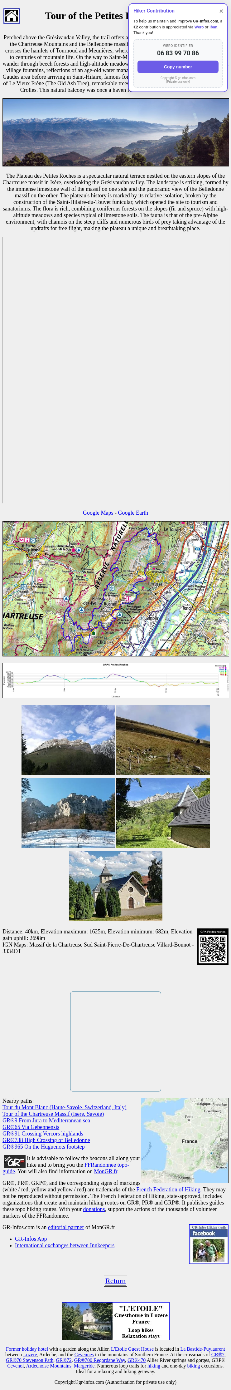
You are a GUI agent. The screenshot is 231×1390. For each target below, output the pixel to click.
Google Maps (98, 513)
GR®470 (137, 1360)
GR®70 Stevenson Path (30, 1360)
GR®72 (63, 1360)
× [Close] (221, 11)
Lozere (30, 1354)
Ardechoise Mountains (48, 1365)
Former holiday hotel (27, 1349)
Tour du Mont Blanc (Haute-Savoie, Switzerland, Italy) (64, 1107)
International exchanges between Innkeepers (64, 1245)
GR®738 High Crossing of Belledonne (46, 1140)
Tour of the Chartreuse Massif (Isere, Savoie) (53, 1114)
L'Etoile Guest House (132, 1349)
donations (94, 1209)
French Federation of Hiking (168, 1189)
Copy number (178, 66)
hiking (153, 1365)
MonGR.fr (106, 1171)
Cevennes (84, 1354)
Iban (213, 27)
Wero (199, 27)
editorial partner (66, 1227)
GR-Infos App (31, 1239)
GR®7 (217, 1354)
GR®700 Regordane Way (99, 1360)
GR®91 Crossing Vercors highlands (42, 1133)
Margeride (84, 1365)
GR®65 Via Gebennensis (30, 1127)
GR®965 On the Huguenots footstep (43, 1147)
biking (193, 1365)
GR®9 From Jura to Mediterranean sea (46, 1120)
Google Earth (133, 513)
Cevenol (15, 1365)
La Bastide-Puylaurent (202, 1349)
